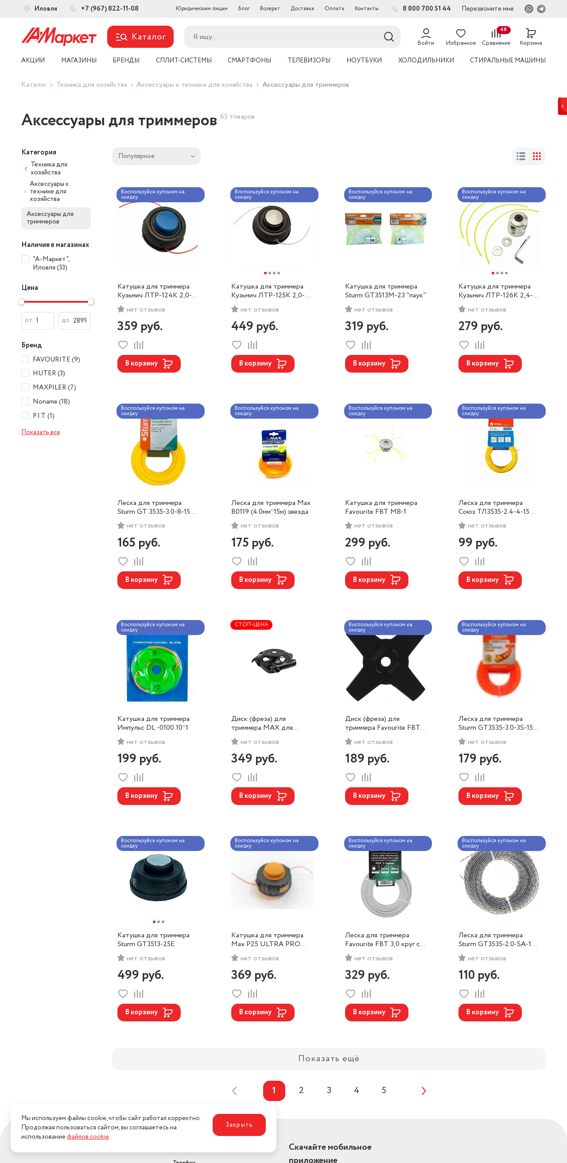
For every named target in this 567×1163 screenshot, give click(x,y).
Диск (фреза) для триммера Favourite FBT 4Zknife (382, 723)
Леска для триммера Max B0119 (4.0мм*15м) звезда (271, 507)
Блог (243, 8)
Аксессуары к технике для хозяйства (194, 85)
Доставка (302, 8)
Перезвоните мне (488, 9)
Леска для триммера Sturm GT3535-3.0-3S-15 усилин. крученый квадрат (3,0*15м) (499, 723)
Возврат (270, 8)
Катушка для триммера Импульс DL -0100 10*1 (153, 723)
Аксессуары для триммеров (50, 218)
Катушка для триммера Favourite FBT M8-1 (381, 507)
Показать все (40, 432)
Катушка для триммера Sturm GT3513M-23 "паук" (385, 291)
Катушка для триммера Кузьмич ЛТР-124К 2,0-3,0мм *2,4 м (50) (154, 291)
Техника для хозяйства (91, 85)
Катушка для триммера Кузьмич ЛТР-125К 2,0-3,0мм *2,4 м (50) (268, 291)
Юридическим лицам (202, 8)
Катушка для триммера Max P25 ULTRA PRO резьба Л (267, 940)
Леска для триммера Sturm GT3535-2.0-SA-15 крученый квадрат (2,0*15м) (496, 940)
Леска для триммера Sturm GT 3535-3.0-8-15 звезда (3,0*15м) (153, 507)
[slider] (21, 302)
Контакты (367, 8)
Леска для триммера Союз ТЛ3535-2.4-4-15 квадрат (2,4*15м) (493, 507)
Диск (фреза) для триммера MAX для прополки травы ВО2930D (262, 723)
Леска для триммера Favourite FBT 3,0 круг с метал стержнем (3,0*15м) (385, 940)
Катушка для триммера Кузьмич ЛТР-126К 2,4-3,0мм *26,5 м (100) (495, 291)
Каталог (34, 85)
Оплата (334, 8)
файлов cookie (88, 1136)
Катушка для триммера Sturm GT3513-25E (153, 940)
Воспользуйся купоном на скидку (153, 194)
